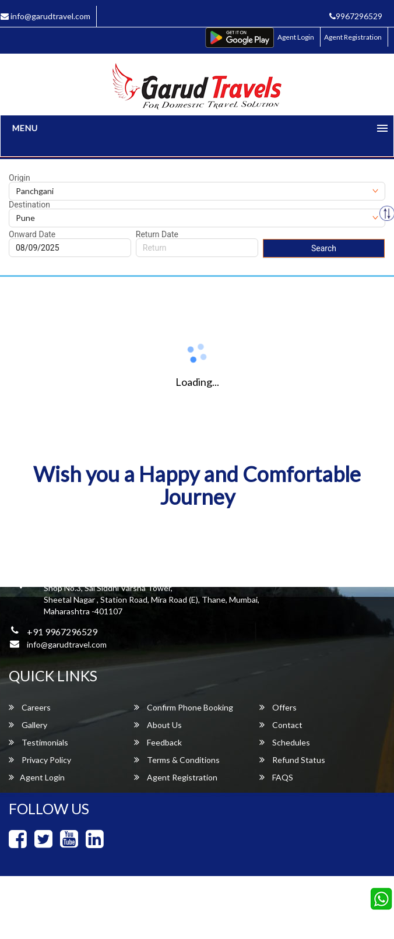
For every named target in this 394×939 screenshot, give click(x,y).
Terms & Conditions (177, 760)
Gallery (28, 725)
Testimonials (38, 742)
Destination (29, 205)
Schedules (284, 742)
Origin (19, 178)
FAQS (276, 777)
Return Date (157, 234)
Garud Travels (247, 913)
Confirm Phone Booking (183, 707)
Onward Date (32, 234)
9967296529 (355, 16)
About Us (158, 725)
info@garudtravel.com (67, 644)
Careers (30, 707)
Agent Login (295, 37)
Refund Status (292, 760)
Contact (280, 725)
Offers (278, 707)
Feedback (158, 742)
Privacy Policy (40, 760)
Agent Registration (353, 37)
